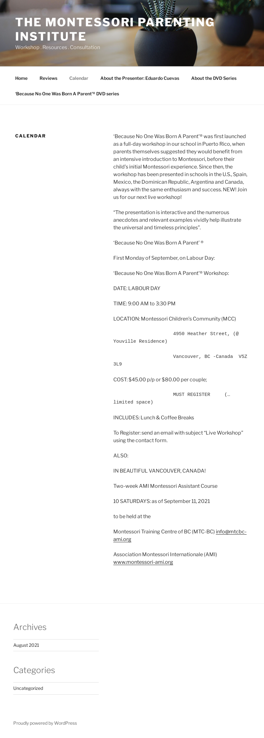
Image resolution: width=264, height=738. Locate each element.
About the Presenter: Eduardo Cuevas (139, 78)
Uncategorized (28, 688)
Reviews (48, 78)
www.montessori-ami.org (143, 562)
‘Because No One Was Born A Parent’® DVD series (67, 93)
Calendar (78, 78)
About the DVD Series (213, 78)
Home (21, 78)
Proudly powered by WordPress (45, 723)
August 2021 (26, 645)
